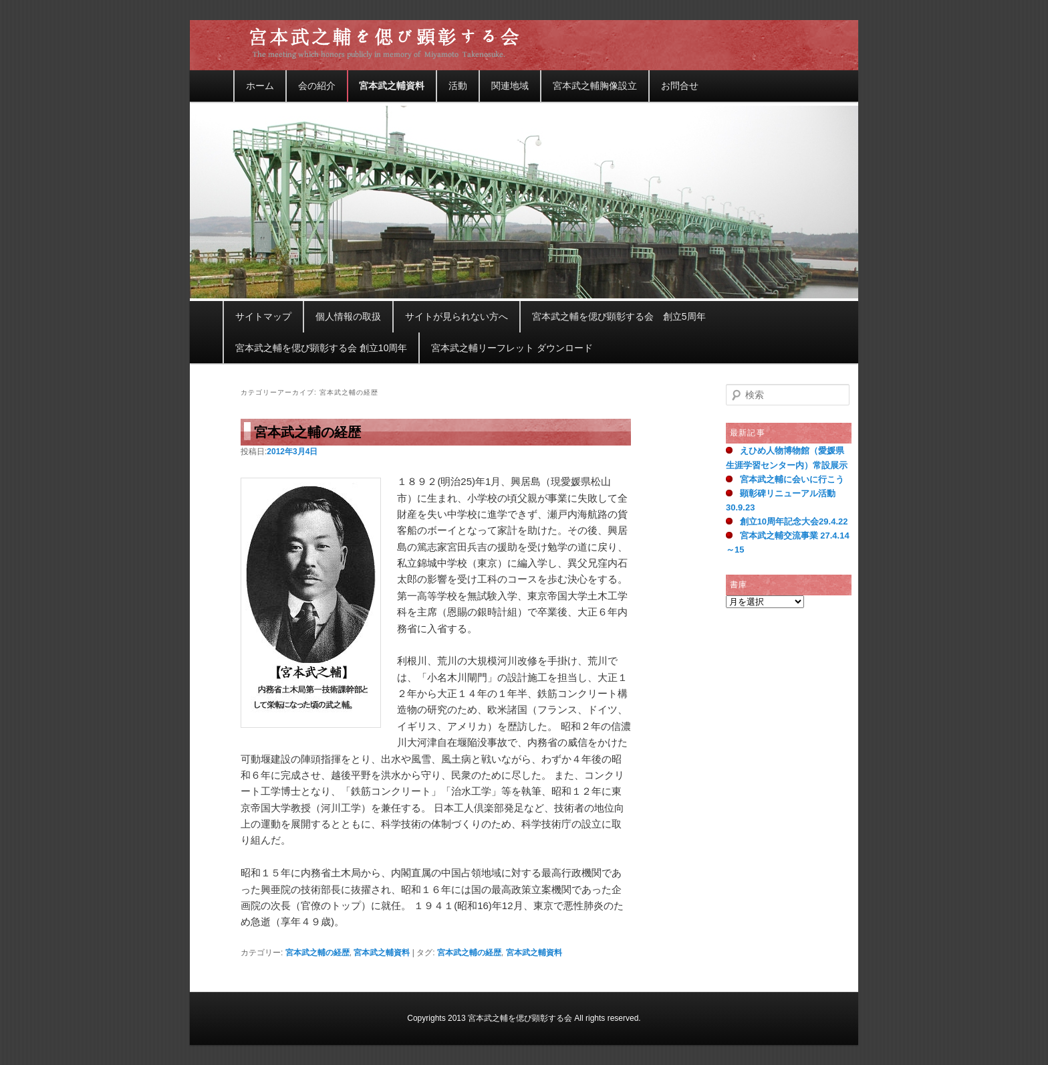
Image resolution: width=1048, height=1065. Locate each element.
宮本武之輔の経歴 (307, 432)
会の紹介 (317, 85)
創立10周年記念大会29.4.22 (794, 521)
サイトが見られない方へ (456, 316)
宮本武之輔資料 (391, 85)
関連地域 (510, 85)
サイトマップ (263, 316)
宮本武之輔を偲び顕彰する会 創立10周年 (321, 348)
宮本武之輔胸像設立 (595, 85)
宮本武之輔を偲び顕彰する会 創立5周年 (619, 316)
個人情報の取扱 (348, 316)
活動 (457, 85)
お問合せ (679, 85)
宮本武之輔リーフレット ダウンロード (512, 348)
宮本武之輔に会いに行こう (792, 479)
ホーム (260, 85)
